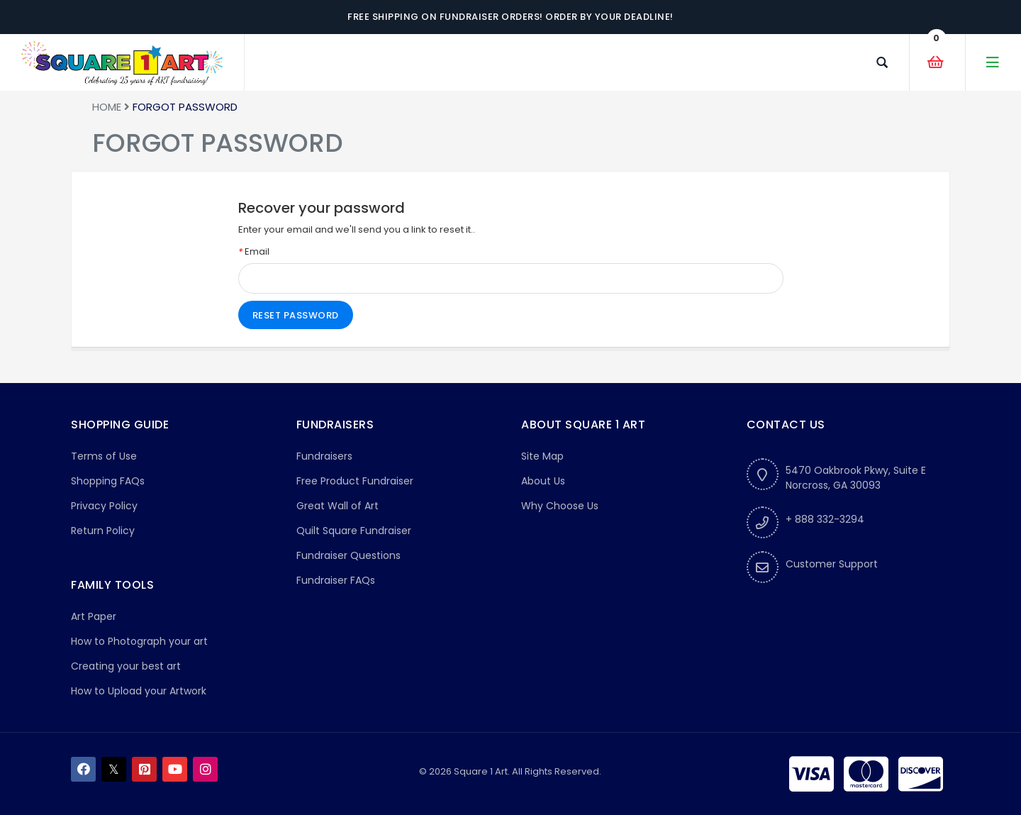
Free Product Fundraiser (354, 481)
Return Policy (103, 530)
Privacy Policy (104, 506)
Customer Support (832, 564)
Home (106, 106)
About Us (543, 481)
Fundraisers (324, 456)
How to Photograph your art (139, 641)
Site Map (542, 456)
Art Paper (93, 616)
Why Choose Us (559, 506)
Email (253, 251)
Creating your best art (126, 666)
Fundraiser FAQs (335, 580)
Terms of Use (104, 456)
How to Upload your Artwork (138, 691)
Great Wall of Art (337, 506)
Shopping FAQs (108, 481)
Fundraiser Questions (348, 555)
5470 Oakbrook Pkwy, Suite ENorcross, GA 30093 (856, 477)
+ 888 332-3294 (825, 519)
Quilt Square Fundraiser (353, 530)
